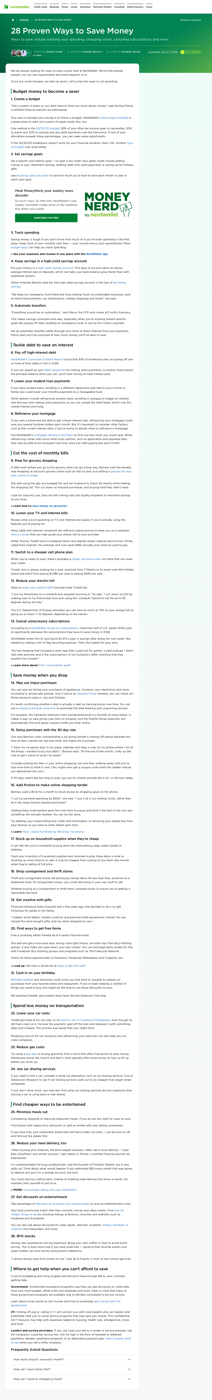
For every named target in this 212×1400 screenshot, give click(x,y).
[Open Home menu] (65, 7)
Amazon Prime (86, 693)
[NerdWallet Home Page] (16, 6)
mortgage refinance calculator (53, 435)
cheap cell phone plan (86, 559)
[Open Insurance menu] (85, 7)
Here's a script (20, 534)
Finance (24, 20)
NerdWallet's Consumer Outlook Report (37, 359)
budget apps (19, 247)
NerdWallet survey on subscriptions (54, 628)
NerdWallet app (97, 254)
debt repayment (55, 370)
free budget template (115, 117)
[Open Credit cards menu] (40, 7)
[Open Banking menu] (54, 7)
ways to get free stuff (71, 965)
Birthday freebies (22, 979)
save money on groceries (49, 505)
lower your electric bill (36, 587)
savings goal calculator (34, 175)
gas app (31, 1053)
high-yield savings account (55, 268)
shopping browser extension (37, 708)
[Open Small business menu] (135, 7)
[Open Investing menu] (119, 7)
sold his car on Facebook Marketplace (85, 1020)
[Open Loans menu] (74, 7)
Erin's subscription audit (54, 665)
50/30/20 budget (47, 128)
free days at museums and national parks (62, 1203)
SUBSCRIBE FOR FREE (46, 218)
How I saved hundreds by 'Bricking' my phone (53, 831)
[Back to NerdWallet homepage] (13, 20)
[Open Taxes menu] (149, 7)
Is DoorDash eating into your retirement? (50, 1189)
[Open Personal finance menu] (102, 7)
